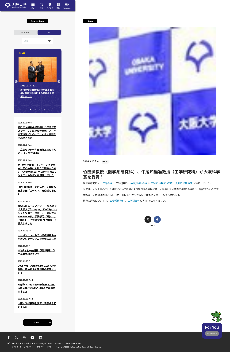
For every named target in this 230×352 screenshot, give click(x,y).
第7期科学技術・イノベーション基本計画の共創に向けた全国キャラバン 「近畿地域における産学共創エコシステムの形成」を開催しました (37, 170)
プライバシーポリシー (45, 347)
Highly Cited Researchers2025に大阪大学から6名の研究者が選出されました (37, 288)
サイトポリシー (29, 347)
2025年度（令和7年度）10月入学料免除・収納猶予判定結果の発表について (37, 269)
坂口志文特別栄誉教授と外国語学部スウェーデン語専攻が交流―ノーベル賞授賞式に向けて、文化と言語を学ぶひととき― (37, 132)
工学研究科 (134, 200)
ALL (49, 32)
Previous (16, 81)
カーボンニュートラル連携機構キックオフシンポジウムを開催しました (37, 236)
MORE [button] (36, 322)
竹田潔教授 (106, 183)
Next (59, 81)
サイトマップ (16, 347)
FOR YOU (25, 32)
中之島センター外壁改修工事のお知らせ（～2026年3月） (37, 151)
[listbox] (37, 41)
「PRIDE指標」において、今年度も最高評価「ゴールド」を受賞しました (37, 190)
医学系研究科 (117, 200)
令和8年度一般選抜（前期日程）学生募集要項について (36, 252)
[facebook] (157, 220)
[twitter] (147, 220)
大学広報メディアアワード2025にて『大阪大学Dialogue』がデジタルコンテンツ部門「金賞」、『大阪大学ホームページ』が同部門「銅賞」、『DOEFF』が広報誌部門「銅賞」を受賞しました (37, 214)
